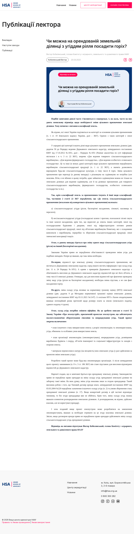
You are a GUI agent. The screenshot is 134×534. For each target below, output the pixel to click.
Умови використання (41, 522)
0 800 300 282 (108, 496)
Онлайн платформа (119, 5)
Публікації (7, 50)
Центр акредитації (93, 5)
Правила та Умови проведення (16, 522)
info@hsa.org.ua (109, 491)
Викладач (7, 40)
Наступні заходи (10, 45)
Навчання (61, 5)
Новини (72, 5)
